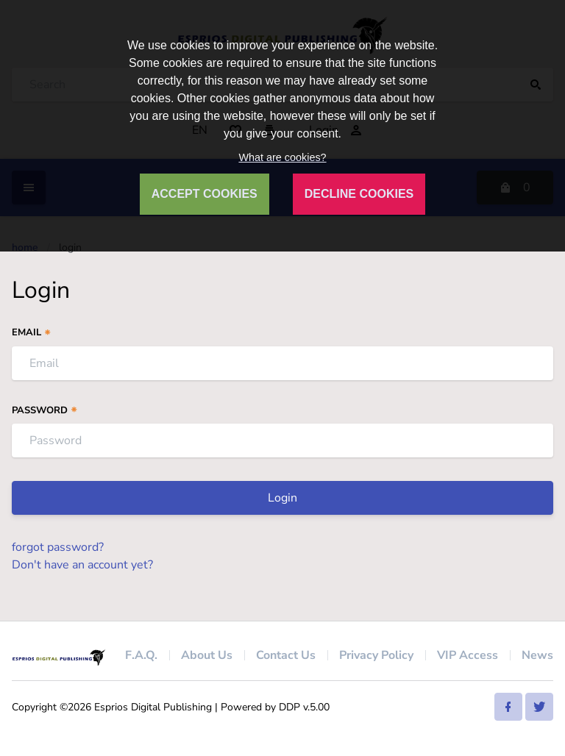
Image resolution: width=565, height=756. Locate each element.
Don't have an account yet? (82, 565)
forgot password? (58, 547)
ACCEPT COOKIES (204, 194)
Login (282, 498)
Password (45, 410)
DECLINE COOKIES (359, 194)
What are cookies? (282, 157)
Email (31, 332)
